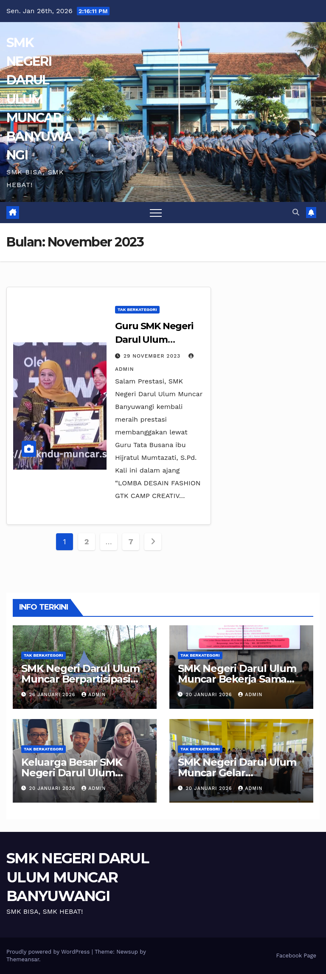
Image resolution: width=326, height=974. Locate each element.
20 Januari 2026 (210, 694)
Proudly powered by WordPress (49, 952)
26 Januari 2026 (53, 694)
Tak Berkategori (137, 309)
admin (94, 694)
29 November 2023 (153, 356)
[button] (295, 212)
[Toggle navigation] (155, 212)
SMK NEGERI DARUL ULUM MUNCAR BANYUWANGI (39, 99)
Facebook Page (296, 955)
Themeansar (22, 959)
